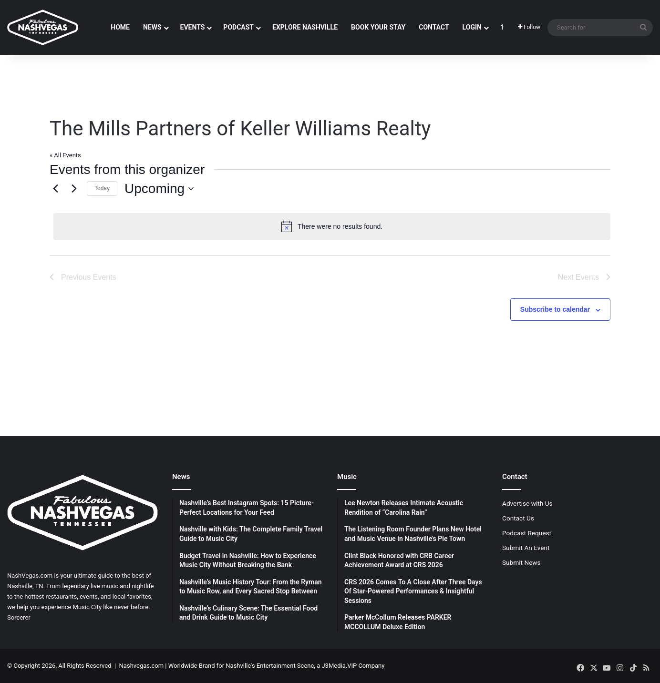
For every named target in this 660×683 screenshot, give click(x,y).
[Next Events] (74, 188)
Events (192, 27)
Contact (434, 27)
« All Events (65, 155)
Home (120, 27)
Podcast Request (526, 533)
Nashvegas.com (141, 665)
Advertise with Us (527, 503)
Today (102, 188)
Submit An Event (526, 547)
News (152, 27)
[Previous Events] (55, 188)
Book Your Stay (378, 27)
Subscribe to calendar (555, 309)
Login (472, 27)
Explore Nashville (305, 27)
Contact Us (518, 518)
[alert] (331, 226)
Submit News (521, 562)
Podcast (238, 27)
